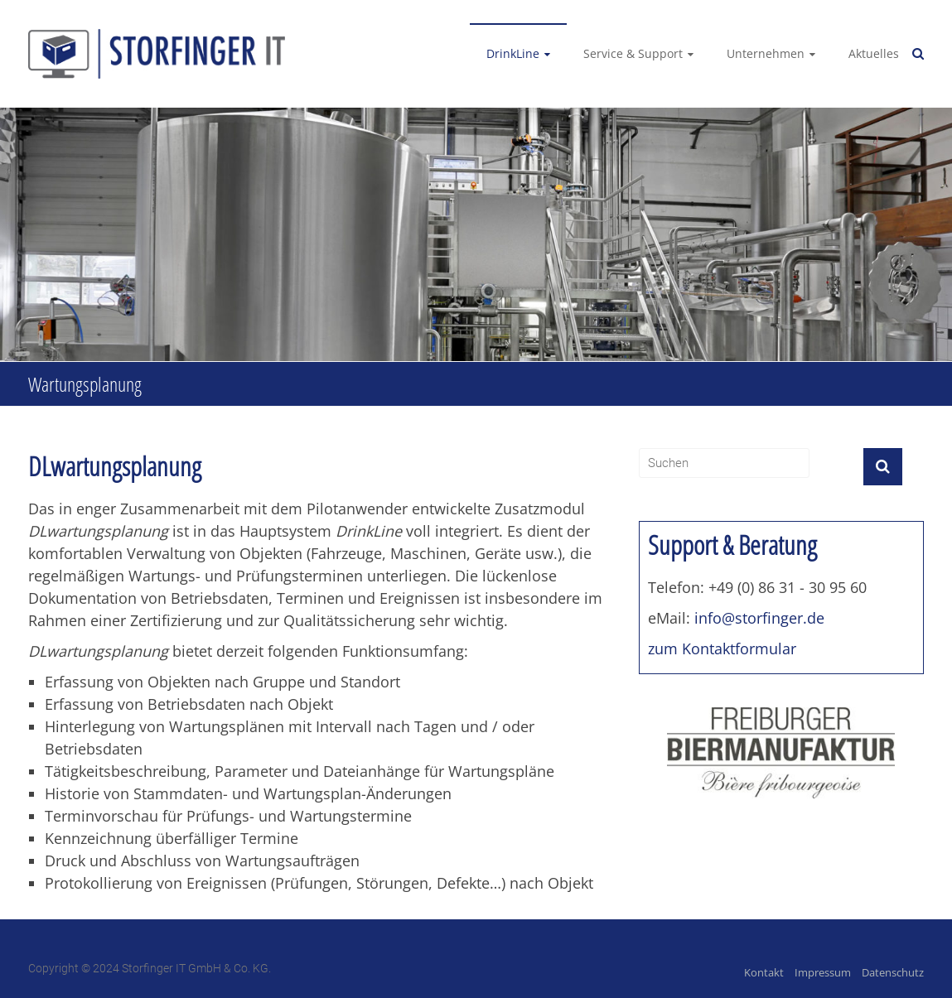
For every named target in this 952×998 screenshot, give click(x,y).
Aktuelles (873, 53)
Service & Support (633, 53)
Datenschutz (893, 972)
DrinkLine (512, 53)
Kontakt (764, 972)
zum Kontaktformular (722, 648)
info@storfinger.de (759, 618)
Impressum (823, 972)
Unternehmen (766, 53)
